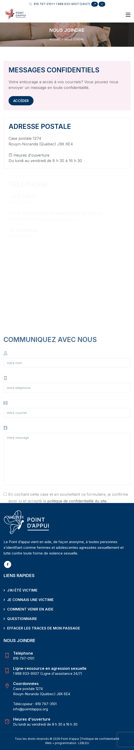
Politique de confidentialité (100, 739)
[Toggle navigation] (128, 15)
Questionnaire (22, 618)
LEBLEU (83, 743)
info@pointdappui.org (30, 709)
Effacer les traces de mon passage (43, 628)
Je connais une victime (30, 599)
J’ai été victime (22, 590)
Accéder (21, 101)
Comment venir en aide (30, 609)
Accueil (54, 39)
